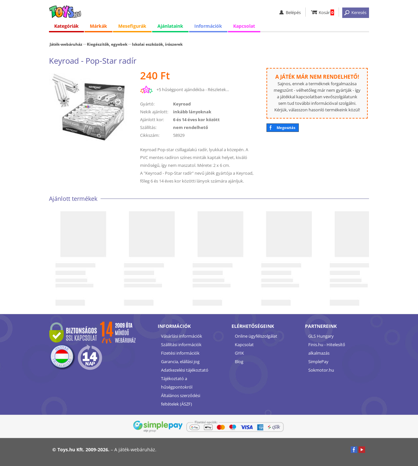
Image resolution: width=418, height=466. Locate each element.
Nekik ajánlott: (154, 112)
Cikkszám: (149, 135)
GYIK (239, 353)
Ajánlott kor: (152, 119)
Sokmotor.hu (321, 370)
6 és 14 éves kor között (196, 119)
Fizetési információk (180, 353)
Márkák (98, 26)
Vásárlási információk (181, 336)
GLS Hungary (321, 336)
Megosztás (286, 127)
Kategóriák (66, 26)
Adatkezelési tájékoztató (184, 370)
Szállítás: (148, 127)
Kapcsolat (244, 26)
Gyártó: (147, 104)
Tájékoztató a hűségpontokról (176, 383)
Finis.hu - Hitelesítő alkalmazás (326, 349)
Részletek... (218, 89)
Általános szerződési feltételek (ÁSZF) (180, 400)
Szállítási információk (181, 344)
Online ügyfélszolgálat (256, 336)
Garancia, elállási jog (180, 361)
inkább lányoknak (192, 112)
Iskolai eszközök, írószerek (157, 44)
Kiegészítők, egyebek (107, 44)
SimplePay (318, 361)
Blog (239, 361)
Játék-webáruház (66, 44)
